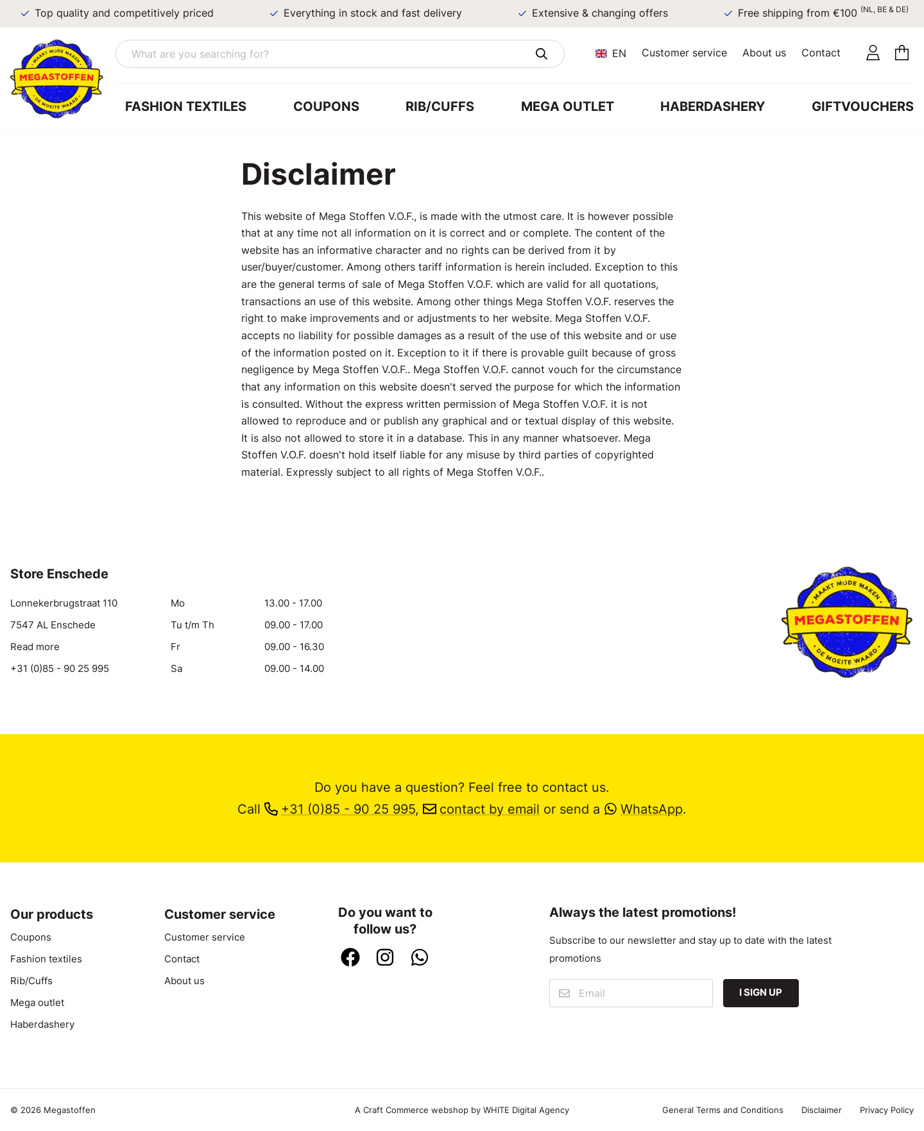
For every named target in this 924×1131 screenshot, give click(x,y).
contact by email (481, 809)
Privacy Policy (887, 1110)
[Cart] (902, 53)
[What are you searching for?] (340, 54)
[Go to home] (63, 79)
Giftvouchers (863, 106)
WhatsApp (643, 809)
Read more (35, 647)
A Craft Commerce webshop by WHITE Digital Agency (462, 1110)
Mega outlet (567, 106)
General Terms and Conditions (722, 1110)
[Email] (631, 993)
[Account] (873, 53)
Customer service (684, 52)
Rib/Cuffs (440, 106)
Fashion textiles (185, 106)
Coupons (326, 106)
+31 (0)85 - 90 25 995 (59, 668)
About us (764, 52)
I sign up (760, 992)
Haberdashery (712, 106)
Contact (821, 52)
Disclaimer (821, 1110)
